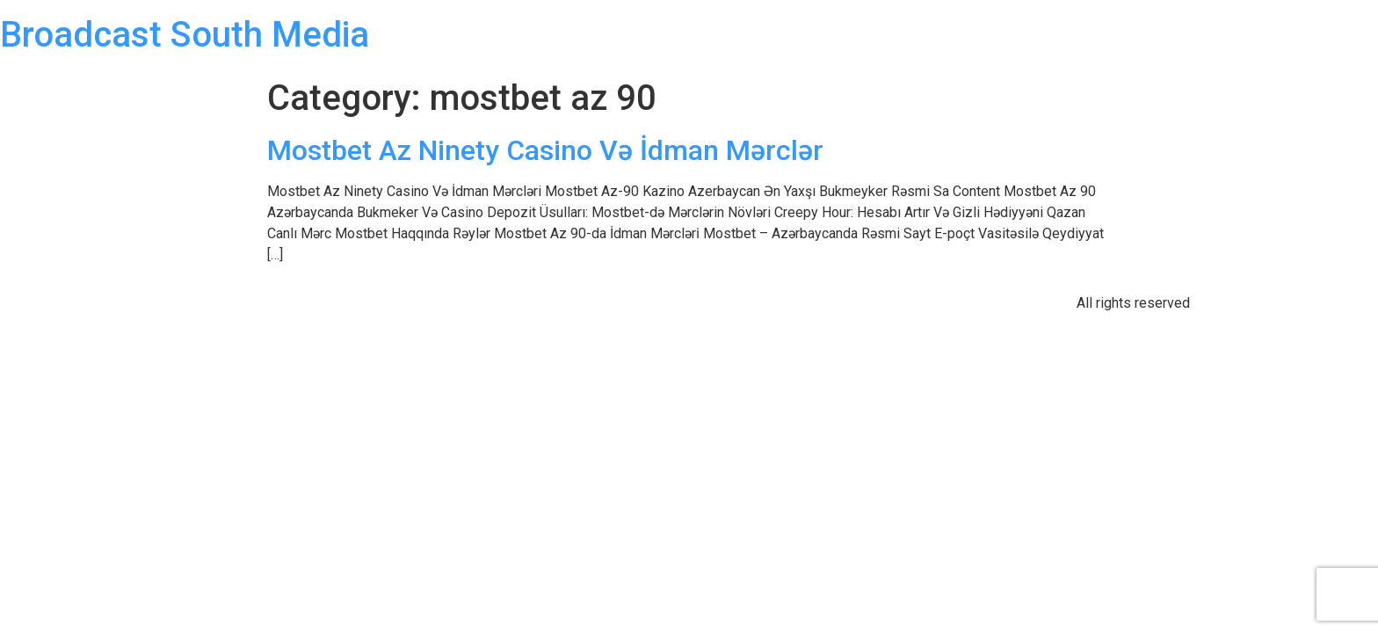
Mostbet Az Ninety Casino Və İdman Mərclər (545, 150)
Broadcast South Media (184, 34)
